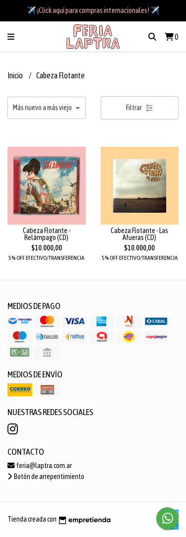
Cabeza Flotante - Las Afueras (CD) (139, 234)
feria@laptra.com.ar (39, 466)
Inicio (15, 75)
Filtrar (139, 108)
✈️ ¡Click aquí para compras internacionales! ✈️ (93, 10)
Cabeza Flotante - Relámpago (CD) (46, 234)
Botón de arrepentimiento (45, 476)
